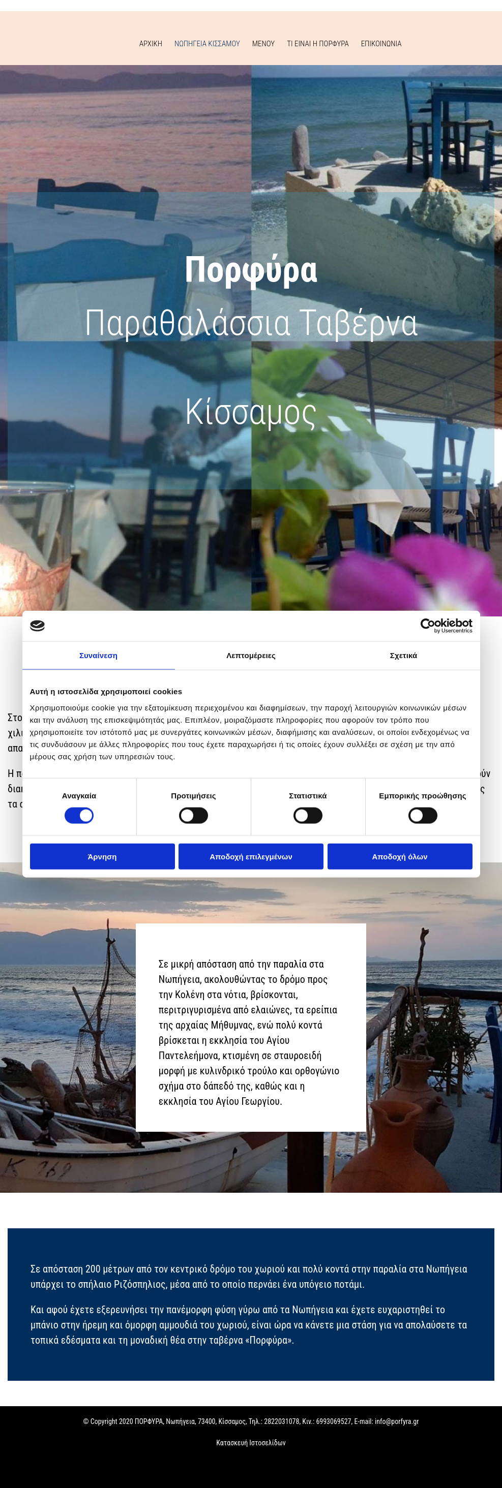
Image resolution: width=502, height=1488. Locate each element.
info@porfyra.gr (397, 1421)
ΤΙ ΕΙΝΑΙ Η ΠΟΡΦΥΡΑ (318, 43)
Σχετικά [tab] (403, 655)
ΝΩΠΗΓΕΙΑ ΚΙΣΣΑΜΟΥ (207, 43)
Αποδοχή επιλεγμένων (251, 856)
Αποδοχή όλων (399, 856)
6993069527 (333, 1421)
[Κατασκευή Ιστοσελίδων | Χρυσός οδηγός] (16, 1472)
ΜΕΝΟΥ (263, 43)
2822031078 (281, 1421)
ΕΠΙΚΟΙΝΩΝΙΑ (381, 43)
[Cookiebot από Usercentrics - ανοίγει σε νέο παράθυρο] (428, 626)
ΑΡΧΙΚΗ (150, 43)
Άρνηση (101, 856)
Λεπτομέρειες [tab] (251, 655)
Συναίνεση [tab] (98, 655)
